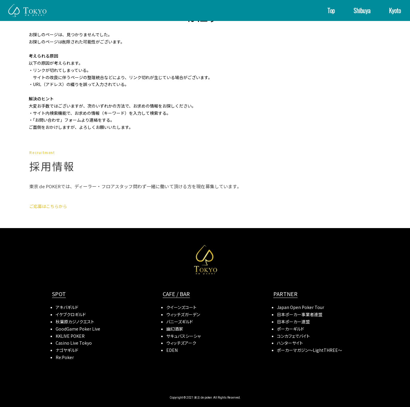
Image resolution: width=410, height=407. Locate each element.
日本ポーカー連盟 (293, 322)
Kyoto (395, 10)
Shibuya (362, 10)
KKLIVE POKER (70, 336)
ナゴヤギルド (67, 350)
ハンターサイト (290, 343)
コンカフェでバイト (293, 336)
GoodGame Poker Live (78, 329)
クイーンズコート (181, 307)
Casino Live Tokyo (74, 343)
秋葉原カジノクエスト (75, 322)
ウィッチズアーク (181, 343)
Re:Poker (65, 357)
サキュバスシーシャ (183, 336)
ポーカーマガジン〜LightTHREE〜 (309, 350)
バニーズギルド (179, 322)
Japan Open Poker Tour (300, 307)
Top (331, 10)
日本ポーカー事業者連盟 (299, 314)
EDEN (172, 350)
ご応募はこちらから (48, 206)
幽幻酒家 (174, 329)
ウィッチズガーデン (183, 314)
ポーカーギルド (290, 329)
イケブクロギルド (71, 314)
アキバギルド (67, 307)
